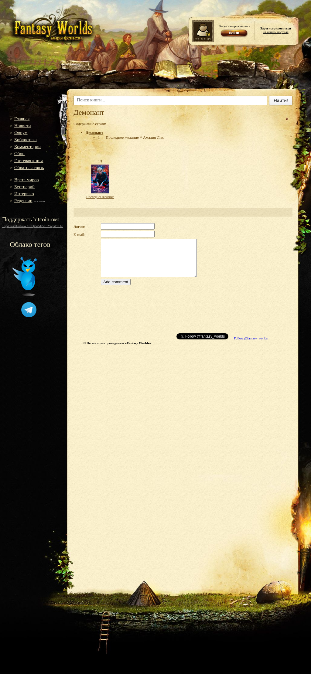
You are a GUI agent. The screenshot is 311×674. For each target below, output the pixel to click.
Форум (20, 132)
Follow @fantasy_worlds (251, 338)
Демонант (94, 132)
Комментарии (27, 146)
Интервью (24, 193)
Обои (19, 153)
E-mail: (79, 234)
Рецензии (23, 200)
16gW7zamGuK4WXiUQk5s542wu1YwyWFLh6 (32, 226)
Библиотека (25, 139)
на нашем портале (275, 30)
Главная (21, 118)
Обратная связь (29, 167)
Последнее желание (122, 137)
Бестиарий (24, 186)
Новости (22, 125)
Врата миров (26, 179)
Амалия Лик (153, 137)
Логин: (79, 226)
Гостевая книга (28, 160)
